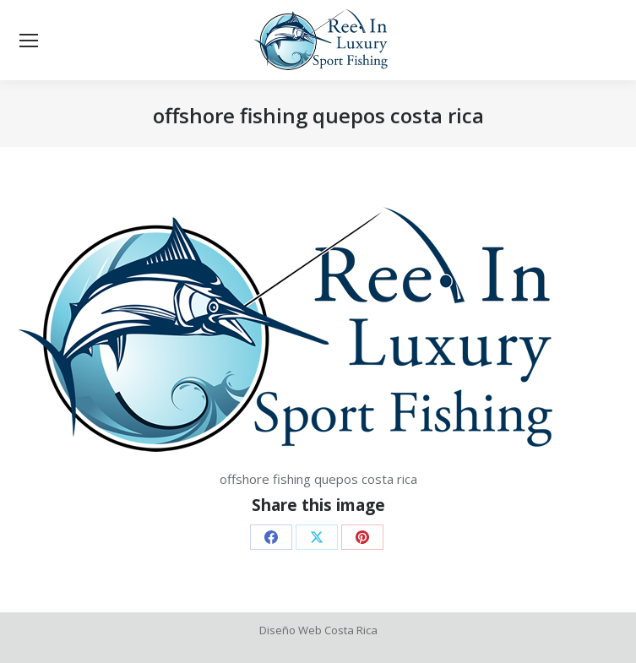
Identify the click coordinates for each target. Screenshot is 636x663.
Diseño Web (290, 630)
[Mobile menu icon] (29, 40)
